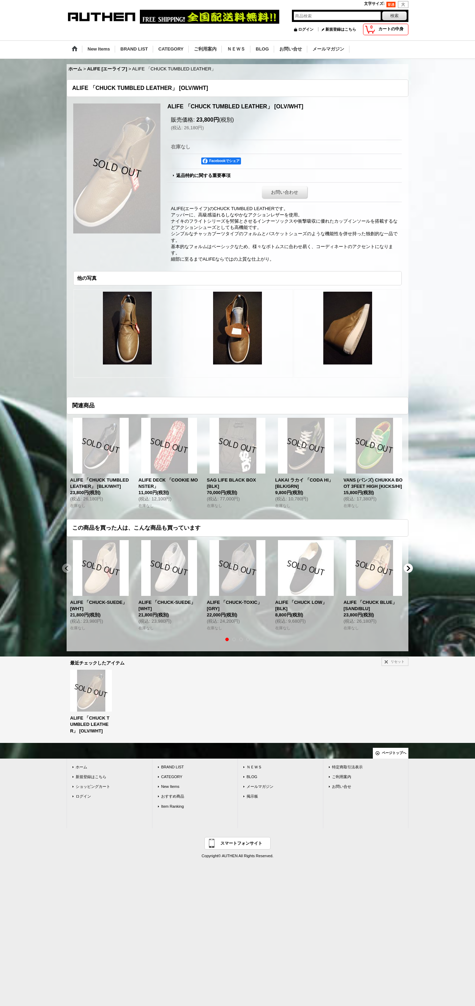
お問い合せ (341, 786)
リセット (398, 661)
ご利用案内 (341, 777)
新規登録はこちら (340, 29)
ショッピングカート (93, 786)
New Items (170, 786)
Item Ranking (172, 806)
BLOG (252, 777)
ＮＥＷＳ (254, 767)
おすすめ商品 (172, 796)
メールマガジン (260, 786)
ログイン (306, 29)
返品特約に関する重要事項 (203, 175)
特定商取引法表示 (347, 767)
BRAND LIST (172, 767)
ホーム (81, 767)
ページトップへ (394, 753)
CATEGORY (171, 777)
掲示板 (252, 796)
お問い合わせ (284, 192)
